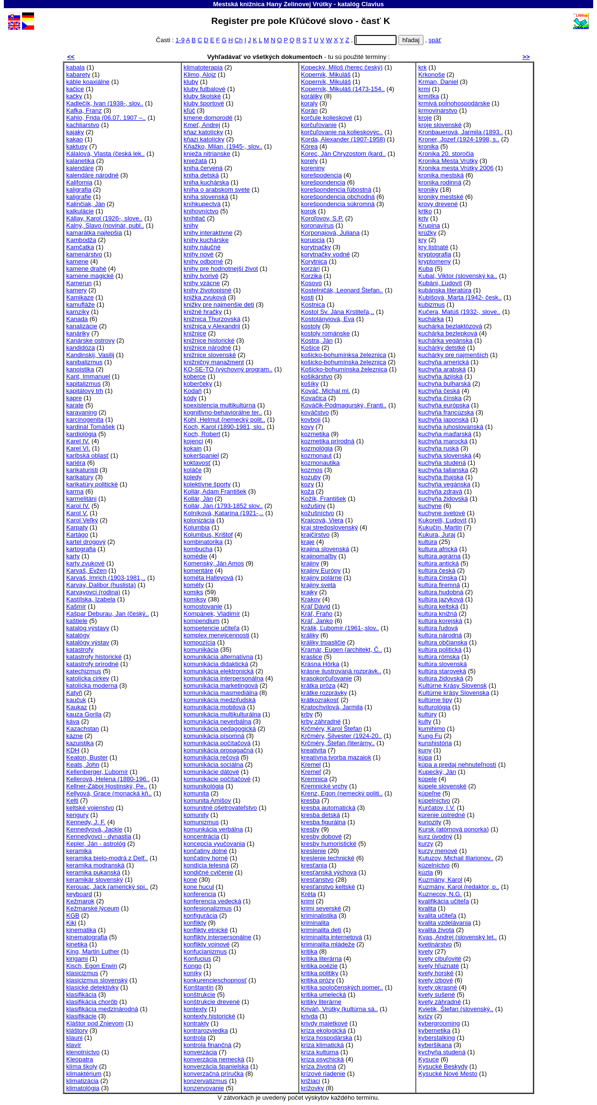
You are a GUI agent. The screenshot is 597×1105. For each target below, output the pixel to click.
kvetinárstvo (435, 944)
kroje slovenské (439, 124)
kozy (307, 484)
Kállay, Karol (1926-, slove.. (104, 218)
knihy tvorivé (201, 275)
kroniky (428, 189)
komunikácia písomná (214, 735)
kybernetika (434, 1030)
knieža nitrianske (207, 153)
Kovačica (314, 398)
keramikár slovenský (94, 879)
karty (73, 556)
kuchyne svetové (441, 513)
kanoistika (80, 369)
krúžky (427, 232)
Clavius (373, 4)
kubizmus (431, 304)
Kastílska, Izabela (91, 599)
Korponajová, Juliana (330, 232)
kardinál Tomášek (90, 426)
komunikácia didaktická (216, 664)
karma (74, 491)
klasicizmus (82, 973)
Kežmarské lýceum (92, 908)
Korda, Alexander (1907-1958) (343, 139)
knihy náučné (202, 247)
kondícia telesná (206, 865)
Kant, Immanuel (88, 376)
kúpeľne (429, 793)
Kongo (193, 965)
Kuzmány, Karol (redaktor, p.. (458, 886)
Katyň (74, 692)
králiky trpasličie (323, 642)
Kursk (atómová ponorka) (453, 829)
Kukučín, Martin (440, 527)
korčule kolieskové (326, 117)
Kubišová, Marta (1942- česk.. (460, 297)
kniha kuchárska (206, 182)
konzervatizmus (205, 1080)
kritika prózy (318, 980)
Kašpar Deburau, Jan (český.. (107, 613)
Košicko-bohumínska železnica (344, 369)
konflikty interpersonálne (217, 937)
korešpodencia (321, 175)
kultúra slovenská (442, 664)
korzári (310, 268)
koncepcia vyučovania (214, 843)
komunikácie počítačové (217, 779)
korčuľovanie (319, 124)
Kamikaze (80, 297)
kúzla (425, 872)
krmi (424, 88)
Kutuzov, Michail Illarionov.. (455, 858)
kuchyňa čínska (439, 398)
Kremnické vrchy (324, 786)
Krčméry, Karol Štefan (331, 728)
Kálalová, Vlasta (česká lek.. (105, 153)
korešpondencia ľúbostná (336, 189)
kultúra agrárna (439, 556)
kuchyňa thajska (440, 477)
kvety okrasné (437, 987)
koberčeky (198, 383)
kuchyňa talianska (443, 469)
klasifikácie (81, 1016)
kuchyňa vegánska (444, 484)
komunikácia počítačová (217, 743)
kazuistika (80, 743)
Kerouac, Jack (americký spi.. (107, 886)
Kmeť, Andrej (202, 124)
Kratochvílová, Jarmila (332, 707)
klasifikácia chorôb (91, 1001)
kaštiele (76, 620)
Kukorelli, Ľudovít (442, 520)
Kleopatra (79, 1059)
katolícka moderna (91, 685)
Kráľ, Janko (317, 620)
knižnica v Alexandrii (212, 326)
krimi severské (321, 908)
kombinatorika (203, 541)
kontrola (195, 1037)
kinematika (81, 929)
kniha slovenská (206, 196)
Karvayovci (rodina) (93, 592)
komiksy (195, 599)
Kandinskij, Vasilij (90, 354)
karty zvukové (85, 563)
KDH (73, 750)
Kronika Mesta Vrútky (448, 160)
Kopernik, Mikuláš (326, 74)
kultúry (427, 714)
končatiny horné (206, 858)
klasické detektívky (92, 987)
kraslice (311, 656)
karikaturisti (82, 469)
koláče (193, 469)
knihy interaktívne (208, 232)
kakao (74, 139)
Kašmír (76, 606)
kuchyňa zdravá (440, 491)
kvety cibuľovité (439, 958)
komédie (196, 556)
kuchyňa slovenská (444, 455)
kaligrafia (78, 189)
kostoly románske (325, 333)
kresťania (314, 865)
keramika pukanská (93, 872)
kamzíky (77, 311)
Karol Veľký (82, 520)
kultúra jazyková (440, 599)
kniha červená (203, 168)
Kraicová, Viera (322, 520)
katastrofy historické (94, 656)
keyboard (79, 894)
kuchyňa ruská (438, 448)
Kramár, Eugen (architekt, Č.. (341, 649)
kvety (425, 951)
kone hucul (199, 886)
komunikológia (204, 786)
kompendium (202, 620)
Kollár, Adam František (215, 491)
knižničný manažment (214, 362)
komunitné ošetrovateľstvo (220, 807)
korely (309, 160)
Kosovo (311, 283)
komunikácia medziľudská (220, 699)
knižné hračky (203, 311)
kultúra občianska (442, 642)
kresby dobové (321, 836)
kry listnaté (433, 247)
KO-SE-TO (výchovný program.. (228, 369)
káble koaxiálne (87, 81)
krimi (308, 901)
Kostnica (313, 304)
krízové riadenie (323, 1073)
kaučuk (76, 699)
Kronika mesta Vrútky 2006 (455, 168)
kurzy (425, 843)
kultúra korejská (440, 620)
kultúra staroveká (442, 671)
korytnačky (316, 247)
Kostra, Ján (317, 340)
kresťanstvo (317, 879)
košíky (310, 383)
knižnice (195, 333)
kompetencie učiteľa (212, 628)
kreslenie (313, 850)
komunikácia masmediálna (221, 692)
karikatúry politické (92, 484)
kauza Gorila (84, 714)
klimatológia (82, 1088)
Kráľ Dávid (315, 606)
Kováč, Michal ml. (326, 390)
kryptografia (434, 254)
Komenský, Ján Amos (214, 563)
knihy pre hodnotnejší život (221, 268)
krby (307, 714)
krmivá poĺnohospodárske (454, 103)
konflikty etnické (206, 929)
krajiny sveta (318, 584)
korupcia (313, 239)
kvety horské (436, 973)
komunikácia (201, 649)
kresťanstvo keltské (328, 886)
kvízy (425, 1016)
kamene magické (90, 275)
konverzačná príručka (214, 1073)
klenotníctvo (83, 1052)
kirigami (77, 958)
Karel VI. (78, 448)
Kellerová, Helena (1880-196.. (108, 779)
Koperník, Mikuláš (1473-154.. (343, 88)
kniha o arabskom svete (217, 189)
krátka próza (318, 685)
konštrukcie (199, 994)
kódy (190, 398)
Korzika (311, 275)
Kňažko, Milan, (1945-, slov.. (223, 146)
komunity (196, 814)
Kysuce (428, 1059)
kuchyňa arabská (442, 369)
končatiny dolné (205, 850)
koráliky (311, 96)
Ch (238, 40)
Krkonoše (431, 74)
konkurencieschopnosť (215, 980)
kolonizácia (199, 520)
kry (422, 239)
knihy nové (199, 254)
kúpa (425, 757)
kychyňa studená (441, 1052)
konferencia (200, 894)
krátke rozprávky (324, 692)
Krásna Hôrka (320, 664)
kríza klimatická (322, 1044)
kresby (310, 829)
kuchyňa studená (442, 462)
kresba (310, 800)
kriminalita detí (321, 929)
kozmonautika (320, 462)
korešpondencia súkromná (338, 203)
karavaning (81, 412)
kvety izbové (435, 980)
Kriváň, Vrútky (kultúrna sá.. (339, 1009)
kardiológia (81, 433)
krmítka (428, 96)
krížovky (312, 1088)
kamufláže (80, 304)
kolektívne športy (207, 484)
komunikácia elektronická (219, 671)
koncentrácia (201, 836)
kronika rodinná (439, 182)
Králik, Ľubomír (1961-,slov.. (340, 628)
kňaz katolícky (203, 132)
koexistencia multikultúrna (220, 405)
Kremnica (314, 779)
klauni (74, 1037)
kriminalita (315, 922)
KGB (73, 915)
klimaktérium (84, 1073)
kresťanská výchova (329, 872)
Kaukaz (76, 707)
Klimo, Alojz (200, 74)
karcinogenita (85, 419)
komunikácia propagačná (219, 750)
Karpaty (77, 527)
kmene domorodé (208, 117)
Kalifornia (79, 182)
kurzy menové (437, 850)
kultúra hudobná (440, 592)
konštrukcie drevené (212, 1001)
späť (435, 40)
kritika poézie (319, 965)
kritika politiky (320, 973)
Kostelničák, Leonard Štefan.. (342, 290)
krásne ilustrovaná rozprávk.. (341, 671)
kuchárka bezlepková (447, 333)
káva (73, 721)
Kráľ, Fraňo (317, 613)
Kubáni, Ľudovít (440, 283)
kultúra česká (436, 570)
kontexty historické (209, 1016)
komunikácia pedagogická (220, 728)
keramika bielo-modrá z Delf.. (107, 858)
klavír (73, 1044)
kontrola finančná (208, 1044)
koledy (193, 477)
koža (308, 491)
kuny (425, 750)
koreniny (313, 168)
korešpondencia (323, 182)
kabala (75, 67)
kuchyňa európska (443, 405)
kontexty (195, 1009)
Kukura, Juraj (436, 534)
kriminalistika (319, 915)
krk (422, 67)
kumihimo (431, 728)
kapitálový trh (84, 390)
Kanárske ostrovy (90, 340)
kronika (428, 146)
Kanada (77, 318)
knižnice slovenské (210, 354)
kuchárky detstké (441, 347)
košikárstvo (317, 376)
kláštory (77, 1030)
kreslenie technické (328, 858)
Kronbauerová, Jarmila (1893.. (460, 132)
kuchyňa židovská (443, 498)
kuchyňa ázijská (440, 376)
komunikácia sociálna (214, 764)
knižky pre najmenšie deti (219, 304)
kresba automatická (328, 807)
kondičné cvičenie (208, 872)
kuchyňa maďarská (444, 433)
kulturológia (434, 707)
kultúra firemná (439, 584)
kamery (76, 290)
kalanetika (80, 160)
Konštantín (199, 987)
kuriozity (429, 822)
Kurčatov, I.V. (436, 807)
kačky (74, 96)
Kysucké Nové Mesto (447, 1073)
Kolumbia (197, 527)
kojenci (193, 441)
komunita (196, 793)
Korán (309, 110)
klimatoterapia (203, 67)
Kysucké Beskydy (443, 1066)
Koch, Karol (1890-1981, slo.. (224, 426)
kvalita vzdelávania (444, 922)
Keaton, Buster (87, 757)
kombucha (198, 548)
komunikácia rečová (211, 757)
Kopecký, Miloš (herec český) (342, 67)
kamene (77, 261)
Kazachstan (82, 728)
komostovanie (203, 606)
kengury (77, 814)
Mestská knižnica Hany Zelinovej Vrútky (272, 4)
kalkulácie (80, 211)
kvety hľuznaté (438, 965)
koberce (195, 376)
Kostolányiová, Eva (328, 318)
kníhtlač (194, 218)
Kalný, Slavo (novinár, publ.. (105, 225)
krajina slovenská (325, 548)
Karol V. (77, 513)
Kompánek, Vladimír (212, 613)
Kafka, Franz (84, 110)
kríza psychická (322, 1059)
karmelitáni (81, 498)
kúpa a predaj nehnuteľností (457, 764)
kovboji (311, 419)
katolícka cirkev (87, 678)
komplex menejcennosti (216, 635)
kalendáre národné (92, 175)
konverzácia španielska (216, 1066)
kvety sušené (436, 994)
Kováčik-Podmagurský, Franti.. (344, 405)
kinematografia (86, 937)
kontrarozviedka (206, 1030)
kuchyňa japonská (443, 419)
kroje (425, 117)
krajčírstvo (315, 534)
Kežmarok (80, 901)
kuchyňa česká (439, 390)
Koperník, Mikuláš (326, 81)
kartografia (81, 548)
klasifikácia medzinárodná (102, 1009)
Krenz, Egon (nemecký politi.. (342, 793)
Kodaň (193, 390)
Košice (310, 347)
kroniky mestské (440, 196)
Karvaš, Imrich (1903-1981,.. (105, 577)
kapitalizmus (83, 383)
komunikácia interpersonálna (224, 678)
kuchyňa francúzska (446, 412)
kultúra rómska (438, 656)
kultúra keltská (438, 606)
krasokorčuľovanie (326, 678)
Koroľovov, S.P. (322, 218)
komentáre (198, 570)
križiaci (310, 1080)
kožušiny (313, 505)
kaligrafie (78, 196)
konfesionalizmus (208, 908)
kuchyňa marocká (443, 441)
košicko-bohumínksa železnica (343, 354)
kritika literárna (321, 958)
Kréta (308, 894)
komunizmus (201, 822)
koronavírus (317, 225)
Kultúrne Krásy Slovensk (452, 685)
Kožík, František (323, 498)
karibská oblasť (87, 455)
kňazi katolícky (204, 139)
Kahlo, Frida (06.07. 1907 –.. (106, 117)
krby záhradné (321, 721)
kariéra (75, 462)
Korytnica (314, 261)
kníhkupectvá (202, 203)
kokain (193, 448)
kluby (191, 81)
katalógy (78, 635)
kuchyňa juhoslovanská (450, 426)
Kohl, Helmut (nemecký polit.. (225, 419)
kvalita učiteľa (437, 915)
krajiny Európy (321, 570)
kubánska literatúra (444, 290)
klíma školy (81, 1066)
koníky (193, 973)
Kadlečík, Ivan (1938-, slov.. (104, 103)
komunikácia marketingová (221, 685)
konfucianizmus (205, 951)
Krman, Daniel (438, 81)
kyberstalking (436, 1037)
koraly (309, 103)
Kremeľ (311, 771)
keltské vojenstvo (90, 807)
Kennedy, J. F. (85, 822)
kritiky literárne (321, 1001)
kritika (309, 951)
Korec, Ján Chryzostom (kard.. (343, 153)
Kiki (71, 922)
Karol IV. (78, 505)
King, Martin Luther (92, 951)
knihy (191, 225)
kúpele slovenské (442, 786)
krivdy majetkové (324, 1023)
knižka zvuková (205, 297)
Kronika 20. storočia (446, 153)
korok (308, 211)
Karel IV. (78, 441)
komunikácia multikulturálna (222, 714)
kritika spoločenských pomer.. (342, 987)
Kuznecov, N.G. (440, 894)
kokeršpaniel (201, 455)
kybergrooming (439, 1023)
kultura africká (437, 548)
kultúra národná (440, 635)
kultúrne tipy (435, 699)
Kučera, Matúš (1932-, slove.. (459, 311)
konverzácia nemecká (214, 1059)
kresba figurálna (323, 822)
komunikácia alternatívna (218, 656)
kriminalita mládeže (328, 944)
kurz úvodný (435, 836)
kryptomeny (434, 261)
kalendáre (80, 168)
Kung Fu (430, 735)
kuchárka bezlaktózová (450, 326)
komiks (193, 592)
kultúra (427, 541)
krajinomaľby (319, 556)
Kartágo (77, 534)
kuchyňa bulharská (444, 383)
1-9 (180, 40)
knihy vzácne (202, 283)
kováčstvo (315, 412)
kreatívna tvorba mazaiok (336, 757)
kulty (424, 721)
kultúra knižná (437, 613)
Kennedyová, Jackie (94, 829)
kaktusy (76, 146)
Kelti (72, 800)
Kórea (309, 146)
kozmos (312, 469)
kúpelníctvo (434, 800)
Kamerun (79, 283)
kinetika (76, 944)
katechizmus (83, 671)
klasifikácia (81, 994)
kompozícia (199, 642)
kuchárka (431, 318)
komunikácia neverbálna (217, 721)
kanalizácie (81, 326)
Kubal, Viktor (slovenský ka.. (457, 275)
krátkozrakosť (320, 699)
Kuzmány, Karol (440, 879)
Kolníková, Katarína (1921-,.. (224, 513)
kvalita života (436, 929)
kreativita (313, 750)
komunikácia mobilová (215, 707)
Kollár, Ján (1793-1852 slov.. (223, 505)
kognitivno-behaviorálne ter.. (223, 412)
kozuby (311, 477)
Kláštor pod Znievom (95, 1023)
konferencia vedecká (212, 901)
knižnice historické (209, 340)
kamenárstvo (84, 254)
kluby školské (202, 96)
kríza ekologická (323, 1030)
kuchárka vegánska (445, 340)
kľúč (189, 110)
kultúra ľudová (438, 628)
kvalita (427, 908)
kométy (194, 584)
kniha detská (201, 175)
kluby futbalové (204, 88)
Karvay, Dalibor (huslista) (101, 584)
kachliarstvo (82, 124)
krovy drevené (437, 203)
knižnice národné (207, 347)
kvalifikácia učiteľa (443, 901)
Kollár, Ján (198, 498)
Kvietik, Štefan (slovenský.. (455, 1009)
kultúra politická (439, 649)
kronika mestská (441, 175)
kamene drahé (86, 268)
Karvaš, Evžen (86, 570)
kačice (75, 88)
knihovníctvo (201, 211)
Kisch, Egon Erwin (91, 965)
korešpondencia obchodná (338, 196)
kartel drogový (85, 541)
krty (423, 218)
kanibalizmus (84, 362)
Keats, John (82, 764)
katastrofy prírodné (92, 664)
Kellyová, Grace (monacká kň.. (109, 793)
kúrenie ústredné (441, 814)
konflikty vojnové (207, 944)
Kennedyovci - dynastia (98, 836)
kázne (74, 735)
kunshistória (435, 743)
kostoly (311, 326)
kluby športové (204, 103)
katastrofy (80, 649)
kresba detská (320, 814)
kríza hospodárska (326, 1037)
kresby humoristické (329, 843)
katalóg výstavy (87, 628)
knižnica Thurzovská (212, 318)
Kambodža (81, 239)
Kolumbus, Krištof (208, 534)
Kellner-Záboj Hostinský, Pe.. (106, 786)
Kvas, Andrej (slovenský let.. (457, 937)
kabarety (78, 74)
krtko (425, 211)
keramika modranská (95, 865)
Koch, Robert (202, 433)
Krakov (311, 599)
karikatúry (80, 477)
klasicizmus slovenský (97, 980)
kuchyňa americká (443, 362)
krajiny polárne (321, 577)
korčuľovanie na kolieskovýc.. (342, 132)
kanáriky (78, 333)
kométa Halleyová (209, 577)
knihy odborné (203, 261)
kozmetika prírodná (327, 441)
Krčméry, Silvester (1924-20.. (341, 735)
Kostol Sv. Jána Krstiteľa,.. (338, 311)
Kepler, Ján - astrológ (96, 843)
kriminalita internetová (332, 937)
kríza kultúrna (320, 1052)
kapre (74, 398)
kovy (307, 426)
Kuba (425, 268)
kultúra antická (438, 563)
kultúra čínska (437, 577)
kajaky (75, 132)
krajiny (310, 563)
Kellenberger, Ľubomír (97, 771)
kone (190, 879)
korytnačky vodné (325, 254)
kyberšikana (435, 1044)
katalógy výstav (87, 642)
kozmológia (317, 448)
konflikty (195, 922)
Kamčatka (80, 247)
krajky (309, 592)
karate (74, 405)
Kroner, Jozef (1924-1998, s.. (458, 139)
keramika (79, 850)
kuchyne (430, 505)
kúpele (427, 779)
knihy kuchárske (206, 239)
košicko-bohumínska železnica (343, 362)
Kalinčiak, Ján (85, 203)
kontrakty (196, 1023)
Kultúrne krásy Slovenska (453, 692)
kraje (308, 541)
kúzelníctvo (434, 865)
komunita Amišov (207, 800)
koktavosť (197, 462)
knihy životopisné (208, 290)
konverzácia (200, 1052)
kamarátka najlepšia (94, 232)
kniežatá (195, 160)
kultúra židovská (440, 678)
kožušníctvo (317, 513)
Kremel (311, 764)
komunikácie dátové (211, 771)
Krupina (429, 225)
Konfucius (197, 958)
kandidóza (80, 347)
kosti (307, 297)
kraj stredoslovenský (329, 527)
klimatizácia (82, 1080)
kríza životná (319, 1066)
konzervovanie (204, 1088)
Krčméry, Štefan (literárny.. (338, 743)
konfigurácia (201, 915)
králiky (310, 635)
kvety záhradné (439, 1001)
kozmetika (315, 433)
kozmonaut (316, 455)
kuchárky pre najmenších (453, 354)
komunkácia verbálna (213, 829)
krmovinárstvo (437, 110)
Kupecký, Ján (437, 771)
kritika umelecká (323, 994)
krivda (309, 1016)
